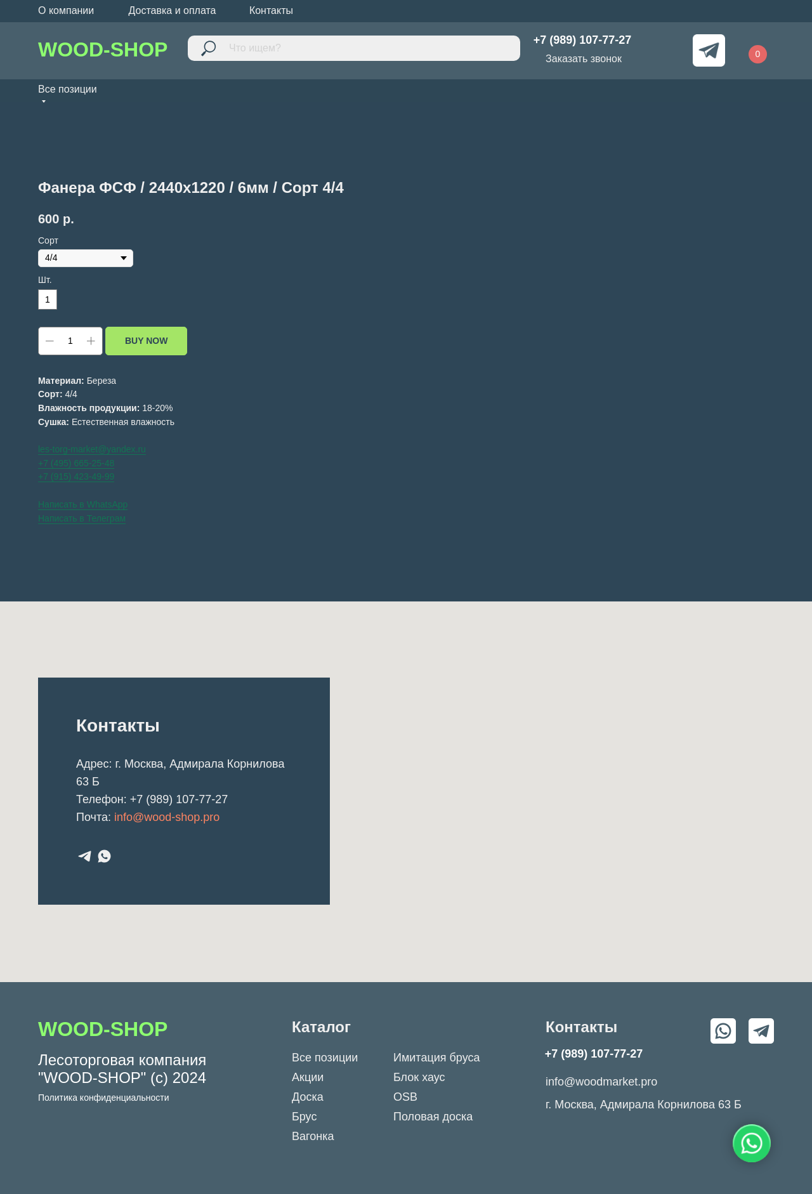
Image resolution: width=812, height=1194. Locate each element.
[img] (663, 50)
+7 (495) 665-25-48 (76, 463)
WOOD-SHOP (102, 49)
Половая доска (433, 1116)
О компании (66, 10)
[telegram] (85, 856)
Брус (304, 1116)
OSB (405, 1097)
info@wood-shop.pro (166, 817)
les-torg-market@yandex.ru (92, 449)
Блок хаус (419, 1077)
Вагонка (313, 1136)
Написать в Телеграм (82, 518)
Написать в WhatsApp (83, 504)
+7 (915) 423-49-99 (76, 476)
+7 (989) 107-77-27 (179, 799)
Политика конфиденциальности (103, 1097)
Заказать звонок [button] (584, 58)
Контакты (271, 10)
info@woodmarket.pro (601, 1081)
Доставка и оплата (172, 10)
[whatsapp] (104, 856)
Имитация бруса (436, 1057)
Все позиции (325, 1057)
